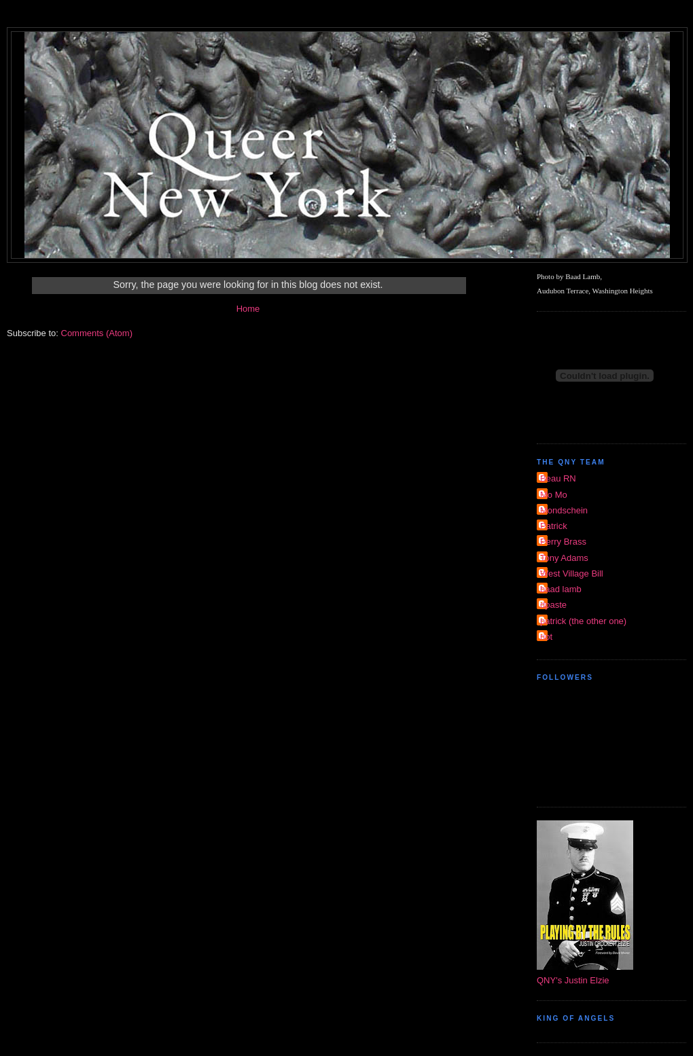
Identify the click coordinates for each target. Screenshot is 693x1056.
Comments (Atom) (96, 333)
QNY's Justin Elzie (573, 980)
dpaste (553, 605)
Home (248, 309)
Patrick (553, 526)
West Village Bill (571, 573)
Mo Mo (553, 495)
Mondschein (564, 510)
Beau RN (558, 478)
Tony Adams (564, 558)
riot (546, 637)
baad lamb (561, 589)
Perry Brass (563, 541)
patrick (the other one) (583, 621)
